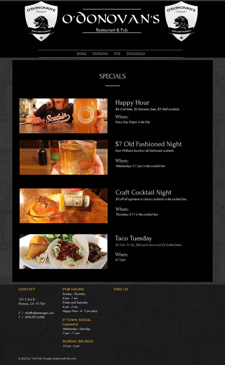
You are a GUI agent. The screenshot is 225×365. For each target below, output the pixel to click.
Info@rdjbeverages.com (39, 313)
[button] (117, 53)
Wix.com (71, 358)
